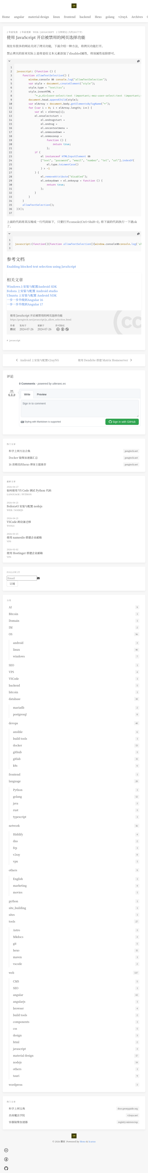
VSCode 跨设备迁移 (19, 522)
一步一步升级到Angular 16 (25, 299)
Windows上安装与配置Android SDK (32, 286)
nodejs (18, 510)
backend (85, 17)
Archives (137, 17)
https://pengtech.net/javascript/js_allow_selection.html (40, 319)
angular (19, 17)
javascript (47, 32)
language (13, 494)
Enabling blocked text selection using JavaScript (41, 266)
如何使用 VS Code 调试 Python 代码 (29, 490)
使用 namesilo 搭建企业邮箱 (24, 537)
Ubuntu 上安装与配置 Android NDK (32, 295)
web (35, 32)
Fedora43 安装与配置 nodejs (24, 506)
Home (6, 17)
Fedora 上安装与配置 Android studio (32, 291)
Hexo (98, 17)
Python (27, 494)
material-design (38, 17)
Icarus (92, 1141)
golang (110, 17)
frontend (70, 17)
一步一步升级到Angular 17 (25, 304)
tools (10, 525)
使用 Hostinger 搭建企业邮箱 (25, 553)
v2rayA (123, 17)
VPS (9, 541)
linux (56, 17)
